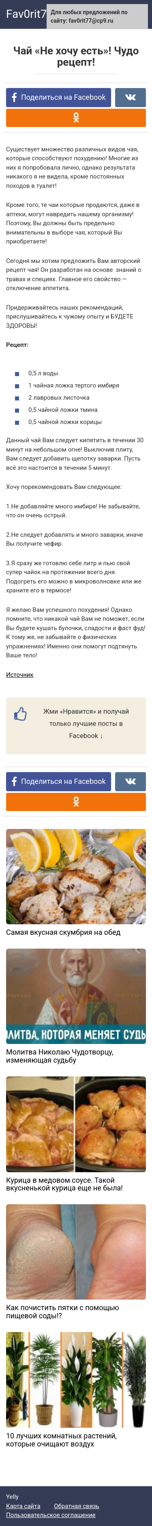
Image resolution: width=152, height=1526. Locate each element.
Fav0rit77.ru (36, 14)
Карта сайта (23, 1506)
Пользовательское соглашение (51, 1515)
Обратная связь (76, 1506)
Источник (20, 674)
